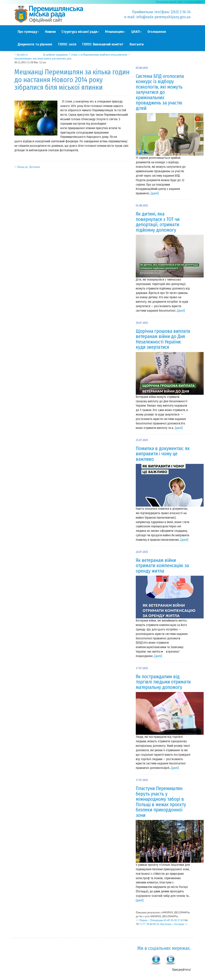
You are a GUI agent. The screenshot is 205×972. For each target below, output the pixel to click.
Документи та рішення (34, 44)
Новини (50, 32)
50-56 (173, 920)
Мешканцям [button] (115, 32)
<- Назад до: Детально (27, 166)
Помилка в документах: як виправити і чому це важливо (163, 454)
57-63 (180, 920)
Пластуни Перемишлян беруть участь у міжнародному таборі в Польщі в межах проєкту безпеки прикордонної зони (161, 802)
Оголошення (156, 32)
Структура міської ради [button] (80, 32)
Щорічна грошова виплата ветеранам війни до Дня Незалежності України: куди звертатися (163, 339)
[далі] (154, 193)
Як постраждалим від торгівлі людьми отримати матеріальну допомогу (163, 682)
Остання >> (181, 924)
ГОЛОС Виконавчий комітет (103, 44)
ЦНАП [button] (136, 32)
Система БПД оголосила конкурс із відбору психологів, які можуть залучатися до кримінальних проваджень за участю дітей (160, 92)
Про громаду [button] (28, 32)
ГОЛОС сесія (67, 44)
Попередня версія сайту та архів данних (179, 1)
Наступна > (166, 924)
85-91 (156, 924)
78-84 (149, 924)
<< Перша (141, 920)
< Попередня (155, 920)
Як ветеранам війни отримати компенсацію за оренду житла (162, 565)
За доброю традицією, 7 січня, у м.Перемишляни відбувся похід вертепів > (86, 54)
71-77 (142, 924)
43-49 (166, 920)
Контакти (136, 44)
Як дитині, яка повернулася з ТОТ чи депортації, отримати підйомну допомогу (158, 222)
